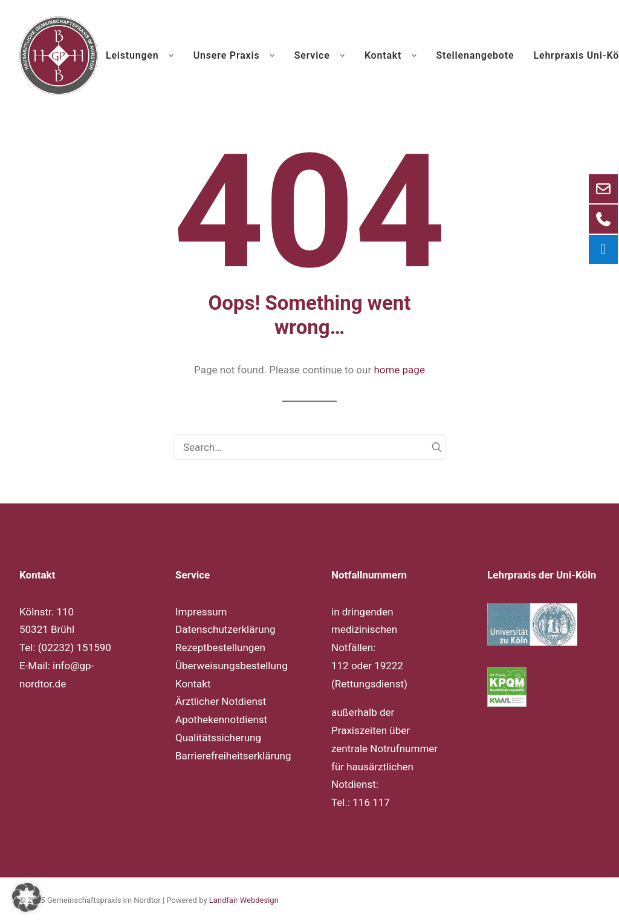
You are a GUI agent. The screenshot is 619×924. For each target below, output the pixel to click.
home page (399, 370)
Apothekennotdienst (221, 719)
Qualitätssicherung (218, 738)
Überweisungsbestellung (231, 666)
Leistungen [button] (140, 55)
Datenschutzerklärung (225, 629)
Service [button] (319, 55)
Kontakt (193, 684)
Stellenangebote (475, 55)
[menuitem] (144, 55)
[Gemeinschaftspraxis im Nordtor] (58, 55)
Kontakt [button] (390, 55)
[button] (431, 446)
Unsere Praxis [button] (234, 55)
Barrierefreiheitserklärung (233, 756)
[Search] (309, 447)
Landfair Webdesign (244, 900)
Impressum (201, 612)
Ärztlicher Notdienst (220, 701)
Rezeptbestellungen (220, 647)
